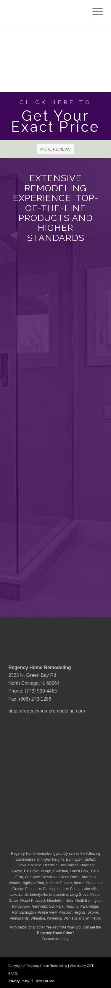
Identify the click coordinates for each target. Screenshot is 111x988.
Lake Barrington (47, 889)
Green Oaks (69, 877)
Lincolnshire (58, 895)
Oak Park (56, 906)
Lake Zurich (18, 895)
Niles (69, 900)
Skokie (92, 912)
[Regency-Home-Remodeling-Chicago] (46, 12)
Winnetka (93, 918)
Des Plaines (68, 865)
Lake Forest (71, 889)
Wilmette (71, 918)
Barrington (74, 859)
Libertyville (38, 895)
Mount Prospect (32, 900)
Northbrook (21, 906)
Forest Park (79, 871)
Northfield (39, 906)
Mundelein (55, 900)
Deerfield (50, 865)
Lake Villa (90, 889)
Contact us (50, 939)
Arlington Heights (50, 859)
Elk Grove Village (37, 871)
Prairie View (47, 912)
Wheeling (54, 918)
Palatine (72, 906)
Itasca (78, 883)
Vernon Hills (19, 918)
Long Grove (79, 895)
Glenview (32, 877)
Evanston (60, 871)
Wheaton (38, 918)
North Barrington (88, 900)
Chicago (34, 865)
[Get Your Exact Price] (55, 116)
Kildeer (91, 883)
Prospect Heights (71, 912)
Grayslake (49, 877)
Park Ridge (89, 906)
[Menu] (94, 12)
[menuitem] (94, 12)
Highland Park (33, 883)
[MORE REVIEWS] (55, 149)
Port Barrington (24, 912)
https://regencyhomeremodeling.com (46, 710)
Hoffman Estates (59, 883)
